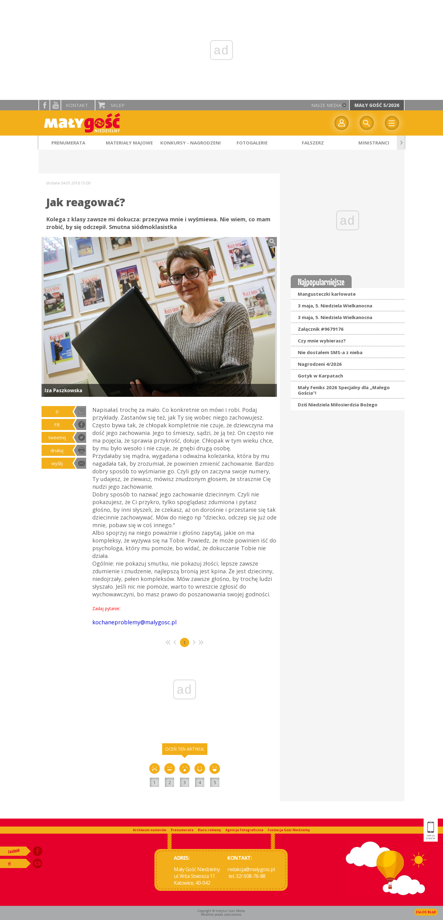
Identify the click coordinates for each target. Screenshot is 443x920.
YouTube (55, 105)
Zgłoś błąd (426, 912)
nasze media (326, 105)
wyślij (57, 463)
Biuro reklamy (209, 830)
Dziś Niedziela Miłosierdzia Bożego (337, 404)
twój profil (341, 123)
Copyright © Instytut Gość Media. (221, 911)
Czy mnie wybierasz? (322, 340)
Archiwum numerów (149, 830)
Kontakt (77, 105)
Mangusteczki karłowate (327, 294)
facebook (44, 105)
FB (57, 424)
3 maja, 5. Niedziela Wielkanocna (335, 305)
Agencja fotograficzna (244, 830)
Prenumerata (182, 830)
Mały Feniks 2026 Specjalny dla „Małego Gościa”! (344, 390)
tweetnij (57, 437)
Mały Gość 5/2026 (376, 105)
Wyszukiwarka (367, 123)
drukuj (56, 450)
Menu (392, 123)
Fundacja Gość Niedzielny (289, 830)
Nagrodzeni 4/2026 (320, 364)
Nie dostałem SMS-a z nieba (330, 352)
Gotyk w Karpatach (320, 375)
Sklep (118, 105)
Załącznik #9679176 (321, 329)
